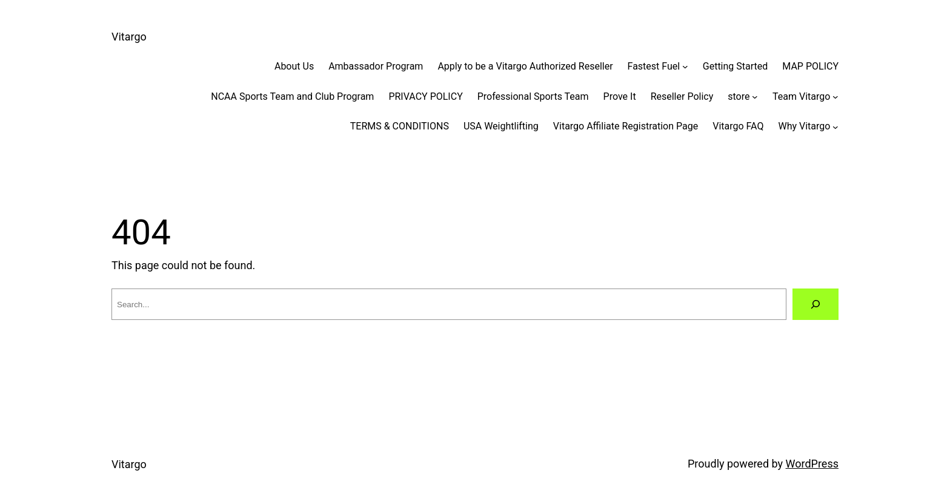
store (738, 96)
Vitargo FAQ (737, 126)
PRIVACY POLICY (425, 96)
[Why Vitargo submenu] (835, 126)
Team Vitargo (801, 96)
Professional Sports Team (533, 96)
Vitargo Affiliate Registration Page (625, 126)
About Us (294, 66)
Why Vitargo (804, 126)
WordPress (812, 463)
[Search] (815, 304)
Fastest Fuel (654, 66)
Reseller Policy (682, 96)
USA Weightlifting (501, 126)
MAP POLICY (810, 66)
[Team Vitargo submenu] (835, 97)
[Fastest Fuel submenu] (685, 67)
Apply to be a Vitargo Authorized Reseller (525, 66)
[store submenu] (755, 97)
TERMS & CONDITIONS (399, 126)
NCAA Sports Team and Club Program (292, 96)
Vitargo (129, 36)
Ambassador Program (375, 66)
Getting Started (735, 66)
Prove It (619, 96)
